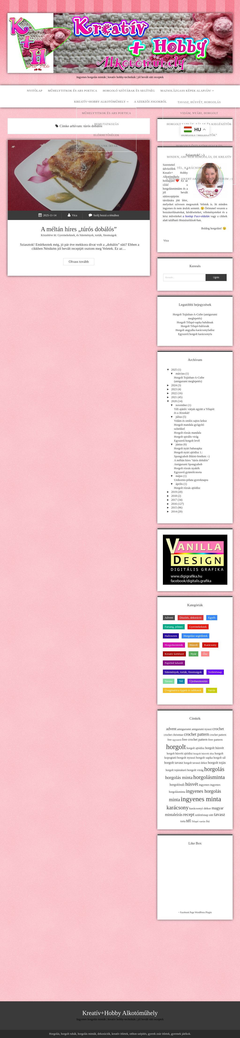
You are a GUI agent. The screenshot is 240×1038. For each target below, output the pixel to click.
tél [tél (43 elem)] (188, 820)
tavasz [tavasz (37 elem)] (219, 814)
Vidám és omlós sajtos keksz (190, 420)
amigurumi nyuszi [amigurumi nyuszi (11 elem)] (202, 729)
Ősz (205, 654)
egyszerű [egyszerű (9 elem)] (176, 740)
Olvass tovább (81, 262)
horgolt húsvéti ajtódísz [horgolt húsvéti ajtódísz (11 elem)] (180, 753)
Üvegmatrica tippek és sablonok (183, 690)
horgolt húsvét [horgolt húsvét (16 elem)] (214, 748)
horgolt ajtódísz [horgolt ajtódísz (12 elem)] (195, 748)
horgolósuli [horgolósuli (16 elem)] (177, 784)
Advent (169, 617)
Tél (181, 681)
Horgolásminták (174, 645)
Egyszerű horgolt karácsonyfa (195, 334)
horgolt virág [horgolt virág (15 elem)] (195, 770)
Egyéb (211, 617)
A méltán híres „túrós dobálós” (79, 229)
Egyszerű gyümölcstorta (188, 472)
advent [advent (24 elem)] (171, 729)
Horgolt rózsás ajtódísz (187, 488)
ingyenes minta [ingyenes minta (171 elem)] (201, 799)
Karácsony (210, 645)
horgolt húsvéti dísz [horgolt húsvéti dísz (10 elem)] (203, 753)
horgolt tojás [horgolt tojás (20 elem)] (217, 762)
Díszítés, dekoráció (190, 617)
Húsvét (194, 645)
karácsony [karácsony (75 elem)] (177, 807)
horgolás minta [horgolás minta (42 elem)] (179, 777)
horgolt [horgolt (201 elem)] (176, 746)
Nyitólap (34, 90)
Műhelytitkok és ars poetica (72, 90)
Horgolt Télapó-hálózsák (195, 326)
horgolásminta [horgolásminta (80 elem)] (209, 777)
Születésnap (215, 672)
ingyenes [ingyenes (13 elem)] (204, 784)
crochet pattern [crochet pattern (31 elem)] (196, 734)
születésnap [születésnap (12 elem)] (201, 815)
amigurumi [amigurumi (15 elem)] (184, 729)
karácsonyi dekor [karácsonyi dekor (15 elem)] (200, 808)
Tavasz (169, 681)
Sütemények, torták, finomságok (97, 235)
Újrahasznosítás (198, 681)
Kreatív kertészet (174, 654)
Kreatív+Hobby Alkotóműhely (100, 101)
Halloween (171, 636)
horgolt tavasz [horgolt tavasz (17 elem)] (173, 762)
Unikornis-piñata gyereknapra (191, 480)
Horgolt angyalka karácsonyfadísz (195, 330)
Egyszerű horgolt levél (187, 440)
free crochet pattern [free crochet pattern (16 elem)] (194, 739)
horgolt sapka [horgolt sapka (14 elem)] (204, 757)
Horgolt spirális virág (186, 436)
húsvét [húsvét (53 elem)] (191, 784)
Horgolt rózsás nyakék (187, 468)
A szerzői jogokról (150, 101)
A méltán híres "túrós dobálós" (191, 460)
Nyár (193, 654)
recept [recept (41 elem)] (188, 814)
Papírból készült (174, 663)
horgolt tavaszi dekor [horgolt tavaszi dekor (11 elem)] (195, 762)
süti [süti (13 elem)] (211, 815)
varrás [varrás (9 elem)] (202, 821)
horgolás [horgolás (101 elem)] (214, 769)
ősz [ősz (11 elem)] (208, 821)
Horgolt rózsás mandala (187, 432)
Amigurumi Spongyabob (188, 464)
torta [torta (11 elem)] (183, 821)
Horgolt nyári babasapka (188, 448)
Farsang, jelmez (174, 626)
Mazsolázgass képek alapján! (186, 90)
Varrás (211, 690)
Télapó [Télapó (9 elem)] (195, 821)
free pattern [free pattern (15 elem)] (215, 739)
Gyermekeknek (66, 235)
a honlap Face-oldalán (196, 216)
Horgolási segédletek (195, 636)
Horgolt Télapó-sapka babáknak (195, 322)
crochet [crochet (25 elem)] (218, 729)
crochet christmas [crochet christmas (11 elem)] (173, 734)
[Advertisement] (195, 954)
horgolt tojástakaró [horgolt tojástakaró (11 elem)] (176, 770)
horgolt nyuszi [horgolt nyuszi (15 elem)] (186, 757)
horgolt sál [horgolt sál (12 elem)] (220, 757)
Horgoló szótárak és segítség (129, 90)
